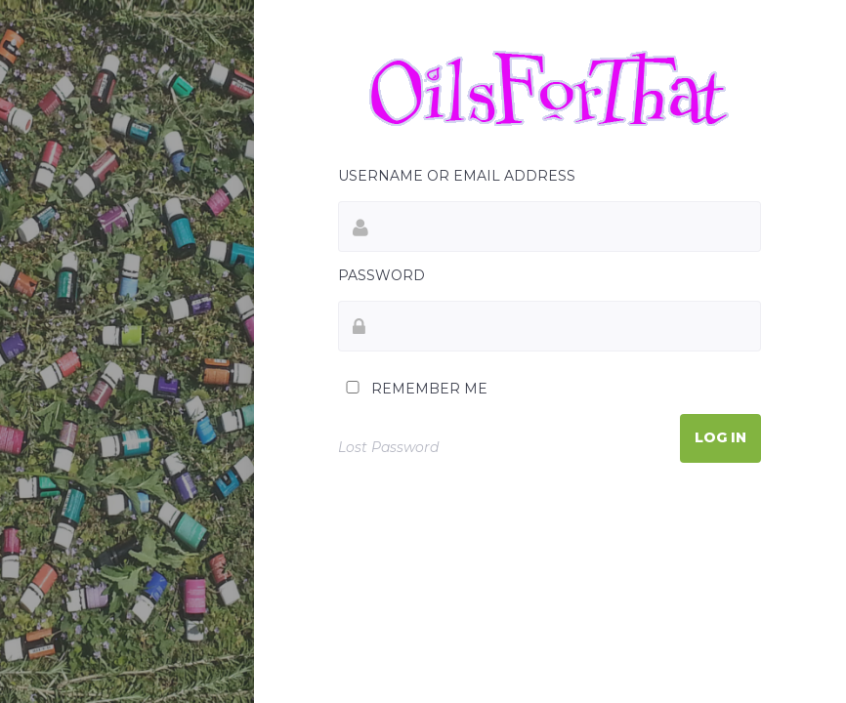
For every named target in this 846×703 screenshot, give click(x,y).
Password (381, 275)
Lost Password (388, 447)
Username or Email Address (456, 176)
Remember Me (412, 388)
